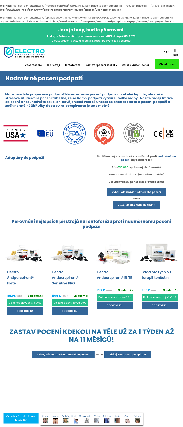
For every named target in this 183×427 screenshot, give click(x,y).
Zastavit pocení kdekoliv (101, 65)
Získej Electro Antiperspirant (136, 205)
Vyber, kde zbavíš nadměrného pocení (136, 192)
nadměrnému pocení (148, 221)
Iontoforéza (73, 65)
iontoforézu (99, 221)
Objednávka (167, 64)
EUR (166, 52)
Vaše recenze (33, 65)
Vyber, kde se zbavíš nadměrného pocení (63, 354)
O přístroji (53, 65)
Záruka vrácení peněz (135, 65)
